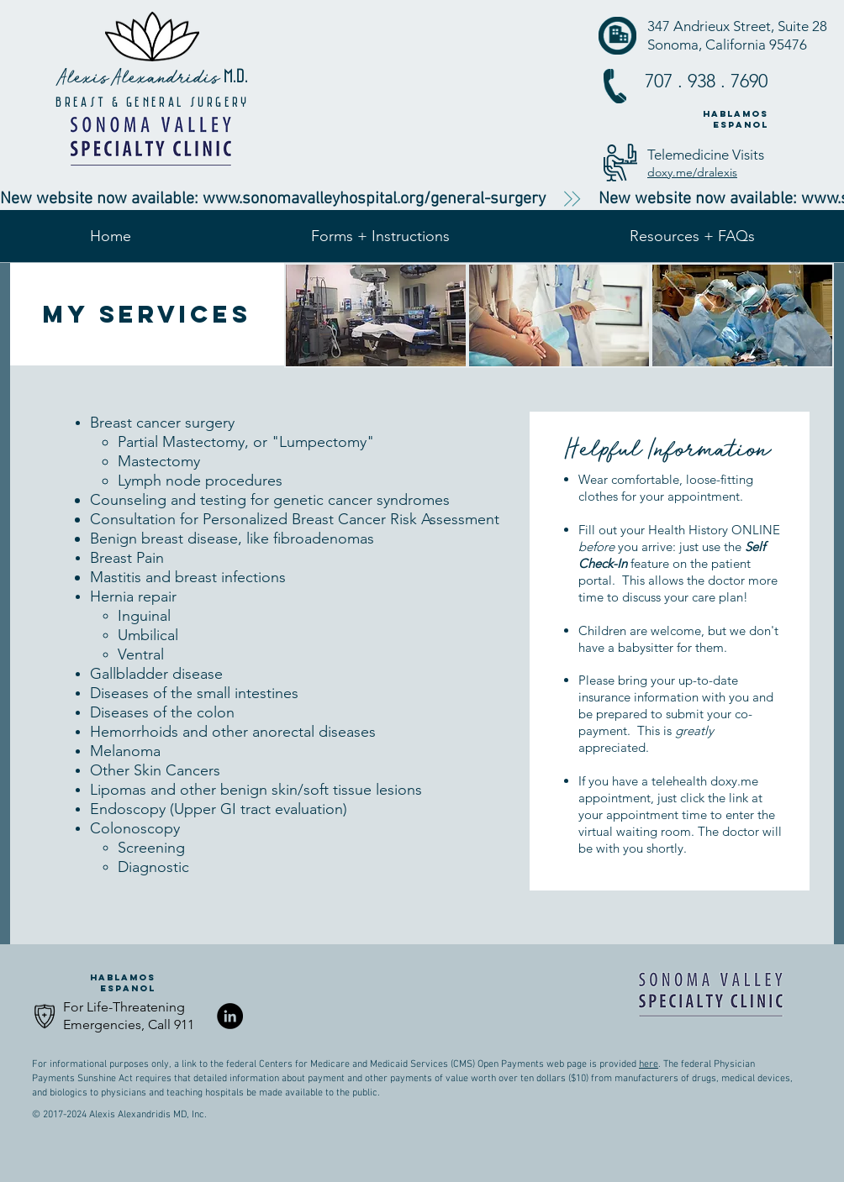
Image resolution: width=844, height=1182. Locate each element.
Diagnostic (153, 867)
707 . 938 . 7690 (706, 81)
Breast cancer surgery (162, 422)
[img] (375, 315)
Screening (151, 847)
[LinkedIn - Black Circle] (230, 1016)
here (648, 1064)
